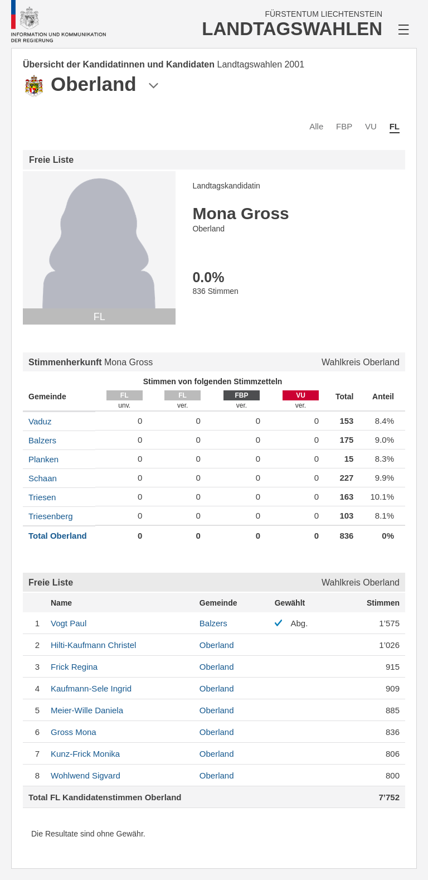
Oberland (217, 645)
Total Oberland (57, 535)
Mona (73, 732)
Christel (93, 645)
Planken (43, 459)
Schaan (42, 478)
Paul (68, 623)
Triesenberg (50, 516)
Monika (85, 753)
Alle (316, 126)
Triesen (42, 497)
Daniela (87, 710)
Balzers (42, 440)
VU (371, 126)
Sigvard (85, 775)
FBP (344, 126)
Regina (74, 666)
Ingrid (91, 688)
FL (395, 126)
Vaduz (39, 421)
